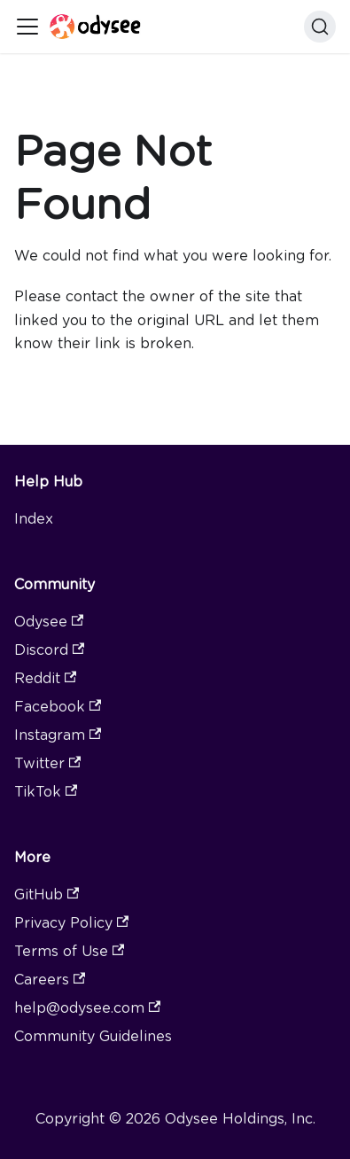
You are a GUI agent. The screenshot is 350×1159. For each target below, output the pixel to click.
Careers (49, 979)
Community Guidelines (93, 1036)
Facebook (57, 706)
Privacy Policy (71, 922)
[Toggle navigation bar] (27, 26)
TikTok (45, 791)
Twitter (47, 763)
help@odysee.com (87, 1008)
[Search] (320, 27)
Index (33, 518)
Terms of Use (69, 951)
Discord (49, 650)
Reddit (45, 678)
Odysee (48, 621)
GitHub (46, 894)
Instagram (57, 735)
